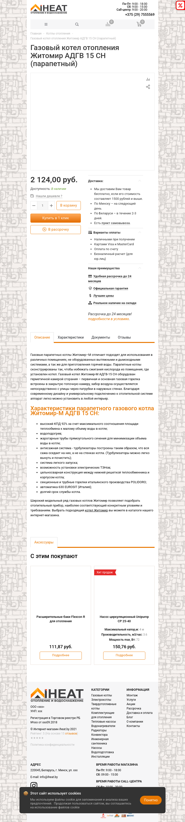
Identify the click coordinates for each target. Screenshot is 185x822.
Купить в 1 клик (55, 218)
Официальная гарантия (110, 288)
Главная (36, 33)
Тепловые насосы (103, 721)
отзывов (71, 733)
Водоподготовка (102, 752)
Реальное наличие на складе (114, 303)
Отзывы (124, 337)
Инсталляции (100, 756)
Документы (101, 337)
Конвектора (99, 734)
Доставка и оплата (139, 713)
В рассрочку (55, 229)
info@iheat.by (49, 777)
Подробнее (60, 655)
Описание (42, 337)
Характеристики (71, 337)
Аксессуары (44, 542)
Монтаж (132, 695)
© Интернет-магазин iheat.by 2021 (53, 729)
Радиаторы (99, 730)
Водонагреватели (103, 726)
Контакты (133, 726)
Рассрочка (134, 708)
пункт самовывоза (116, 223)
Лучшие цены (103, 295)
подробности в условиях (108, 319)
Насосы (96, 748)
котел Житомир (96, 510)
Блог (130, 717)
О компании (135, 721)
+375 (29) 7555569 (140, 15)
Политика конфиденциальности (52, 744)
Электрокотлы (101, 699)
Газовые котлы (101, 695)
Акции (131, 704)
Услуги (131, 699)
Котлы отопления (58, 33)
